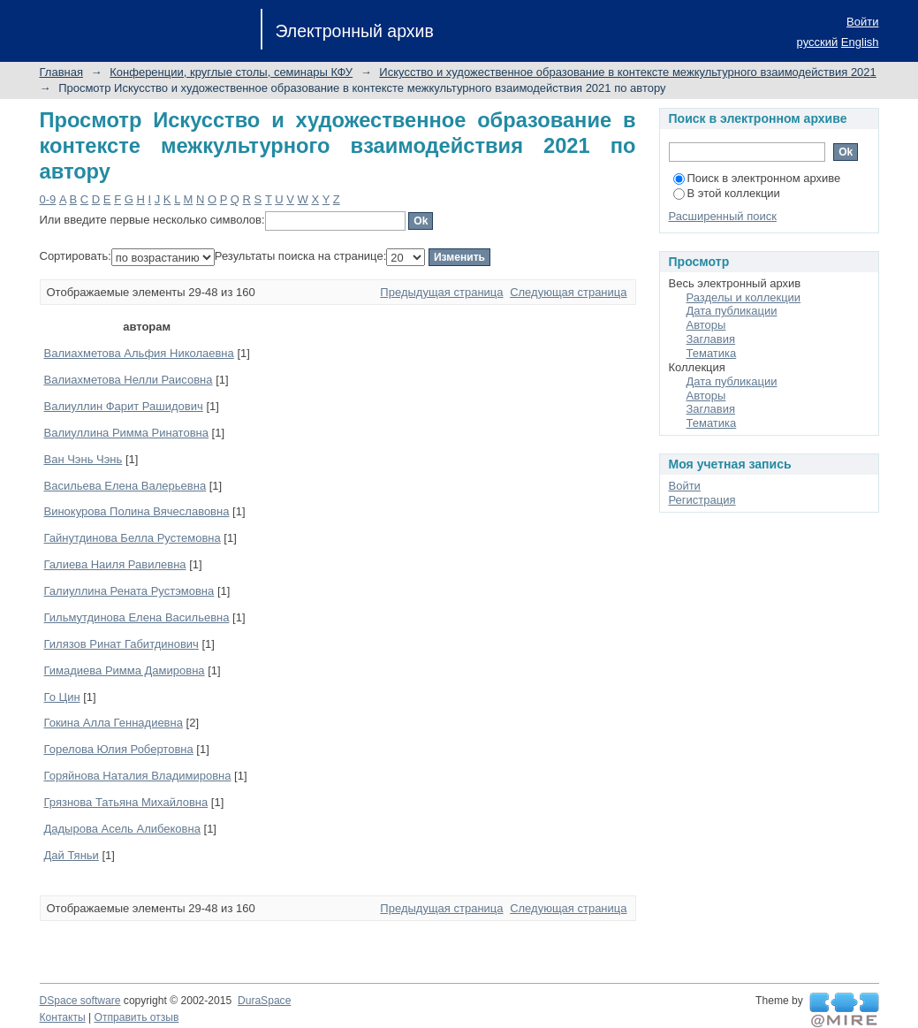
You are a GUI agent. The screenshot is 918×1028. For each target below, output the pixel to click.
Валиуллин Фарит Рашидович (123, 406)
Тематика (712, 353)
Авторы (706, 324)
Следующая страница (568, 292)
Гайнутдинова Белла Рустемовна (132, 537)
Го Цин (62, 697)
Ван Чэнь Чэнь (83, 459)
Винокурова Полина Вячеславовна (137, 511)
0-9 (48, 199)
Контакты (63, 1017)
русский (817, 42)
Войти (862, 21)
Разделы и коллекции (744, 297)
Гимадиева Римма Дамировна (124, 670)
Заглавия (711, 339)
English (860, 42)
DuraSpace (264, 1000)
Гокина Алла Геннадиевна (113, 722)
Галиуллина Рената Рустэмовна (129, 591)
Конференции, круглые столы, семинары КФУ (231, 72)
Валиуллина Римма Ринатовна (126, 432)
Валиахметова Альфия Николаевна (139, 353)
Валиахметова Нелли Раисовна (128, 379)
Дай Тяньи (71, 855)
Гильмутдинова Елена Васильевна (137, 617)
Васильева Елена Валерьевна (125, 485)
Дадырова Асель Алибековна (122, 828)
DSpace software (80, 1000)
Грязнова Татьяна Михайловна (126, 802)
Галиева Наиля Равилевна (115, 564)
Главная (61, 72)
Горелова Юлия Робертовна (118, 749)
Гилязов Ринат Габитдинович (121, 644)
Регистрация (702, 499)
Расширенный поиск (723, 216)
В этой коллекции (726, 193)
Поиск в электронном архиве (757, 178)
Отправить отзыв (137, 1017)
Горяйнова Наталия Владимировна (137, 775)
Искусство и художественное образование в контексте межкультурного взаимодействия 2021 (627, 72)
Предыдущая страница (441, 292)
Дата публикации (732, 310)
